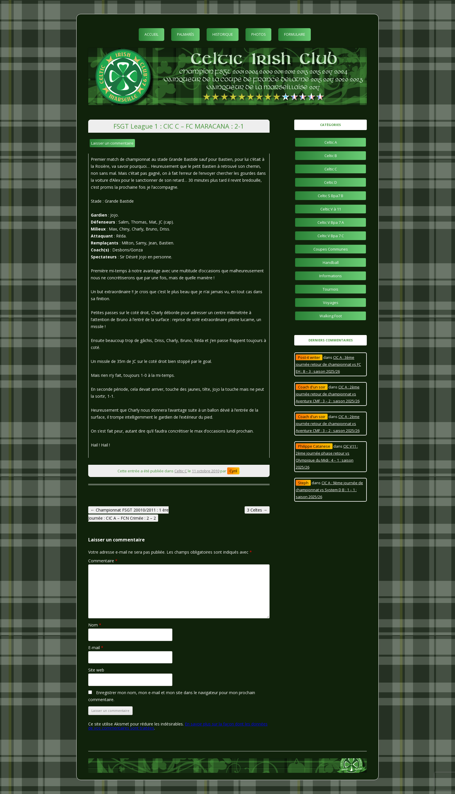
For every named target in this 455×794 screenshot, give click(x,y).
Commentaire (103, 560)
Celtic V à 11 (330, 209)
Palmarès (185, 34)
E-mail (95, 647)
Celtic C (180, 470)
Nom (94, 625)
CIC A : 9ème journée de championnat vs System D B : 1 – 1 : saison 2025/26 (329, 489)
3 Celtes (257, 510)
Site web (96, 670)
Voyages (330, 302)
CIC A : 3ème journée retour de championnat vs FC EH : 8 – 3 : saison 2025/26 (328, 364)
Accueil (151, 34)
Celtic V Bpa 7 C (330, 235)
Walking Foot (330, 315)
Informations (330, 275)
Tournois (330, 289)
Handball (331, 262)
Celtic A (330, 142)
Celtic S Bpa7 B (330, 195)
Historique (222, 34)
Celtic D (330, 182)
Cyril (233, 470)
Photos (258, 34)
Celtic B (330, 155)
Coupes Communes (330, 249)
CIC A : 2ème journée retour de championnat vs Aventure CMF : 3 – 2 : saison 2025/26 (328, 394)
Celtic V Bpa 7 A (330, 222)
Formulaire (294, 34)
